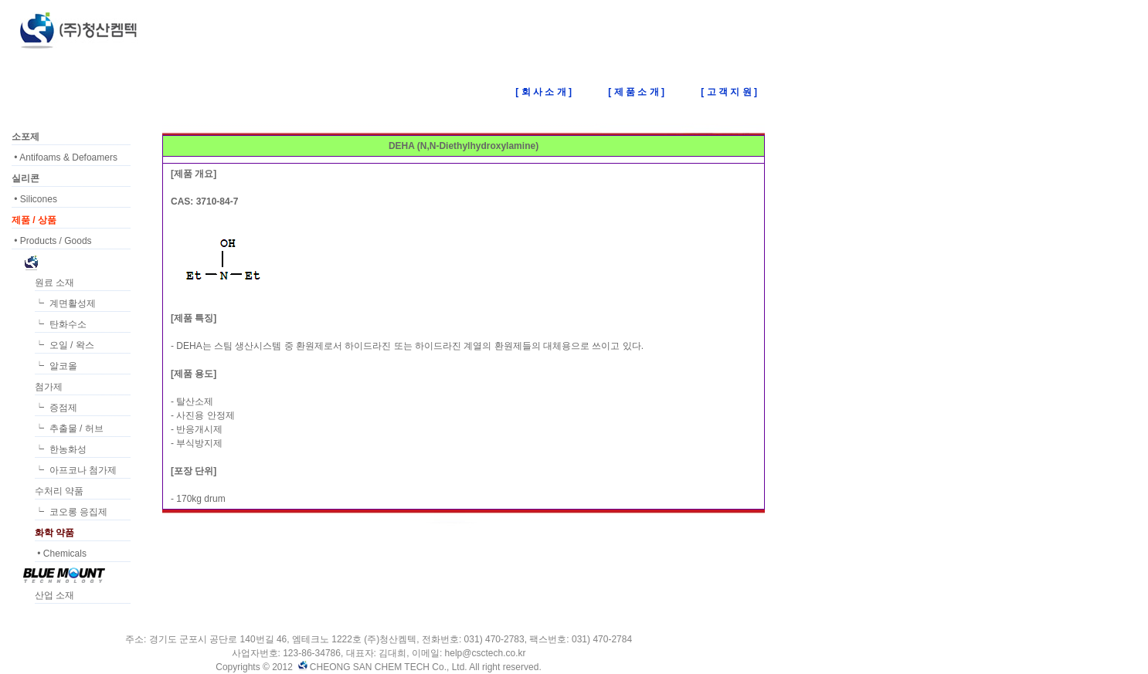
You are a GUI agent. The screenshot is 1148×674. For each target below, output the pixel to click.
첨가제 (49, 386)
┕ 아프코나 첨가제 (76, 470)
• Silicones (34, 199)
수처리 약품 (59, 491)
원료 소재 (54, 282)
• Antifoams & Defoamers (64, 157)
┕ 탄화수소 (61, 324)
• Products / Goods (52, 240)
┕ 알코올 (56, 366)
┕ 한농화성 (61, 449)
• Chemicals (61, 553)
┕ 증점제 (56, 407)
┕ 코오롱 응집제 (71, 511)
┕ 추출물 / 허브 (69, 428)
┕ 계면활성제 (65, 303)
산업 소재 (54, 595)
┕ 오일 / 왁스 (64, 345)
